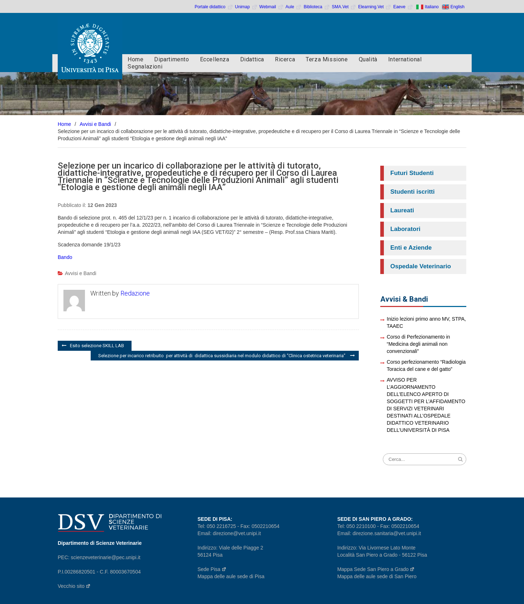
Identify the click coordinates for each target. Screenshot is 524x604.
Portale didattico (214, 6)
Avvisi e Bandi (80, 273)
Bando (65, 257)
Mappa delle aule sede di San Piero (376, 576)
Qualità (368, 59)
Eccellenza (214, 59)
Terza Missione (327, 59)
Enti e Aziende (411, 247)
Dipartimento (171, 59)
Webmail (271, 6)
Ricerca (285, 59)
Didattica (252, 59)
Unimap (246, 6)
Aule (294, 6)
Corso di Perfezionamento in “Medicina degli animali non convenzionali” (418, 344)
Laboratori (405, 229)
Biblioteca (317, 6)
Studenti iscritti (412, 191)
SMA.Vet (344, 6)
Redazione (135, 293)
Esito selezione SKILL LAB (97, 345)
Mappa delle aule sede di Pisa (231, 576)
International (405, 59)
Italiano (432, 6)
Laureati (402, 210)
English (458, 6)
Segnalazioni (145, 66)
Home (135, 59)
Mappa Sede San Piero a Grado (376, 569)
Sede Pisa (212, 569)
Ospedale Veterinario (420, 266)
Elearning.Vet (374, 6)
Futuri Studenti (412, 173)
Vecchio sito (74, 586)
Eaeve (403, 6)
